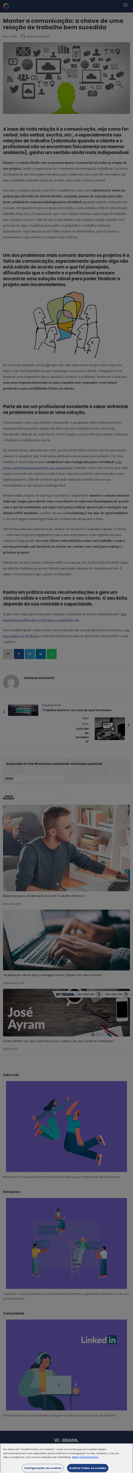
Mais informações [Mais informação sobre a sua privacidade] (85, 1459)
